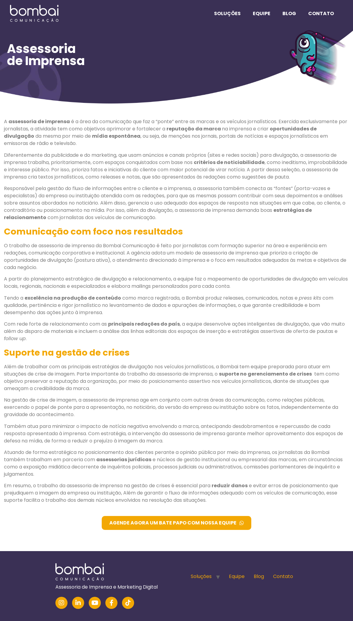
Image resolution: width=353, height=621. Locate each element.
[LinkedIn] (78, 603)
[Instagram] (61, 603)
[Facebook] (111, 603)
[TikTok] (128, 603)
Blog (289, 13)
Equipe (261, 13)
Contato (321, 13)
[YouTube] (95, 603)
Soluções (227, 13)
